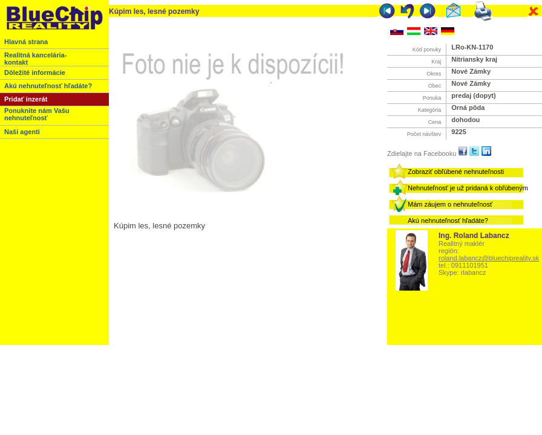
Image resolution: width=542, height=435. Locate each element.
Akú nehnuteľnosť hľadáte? (448, 220)
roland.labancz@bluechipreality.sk (489, 258)
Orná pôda (468, 107)
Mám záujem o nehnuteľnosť (450, 204)
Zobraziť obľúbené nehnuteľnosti (456, 171)
